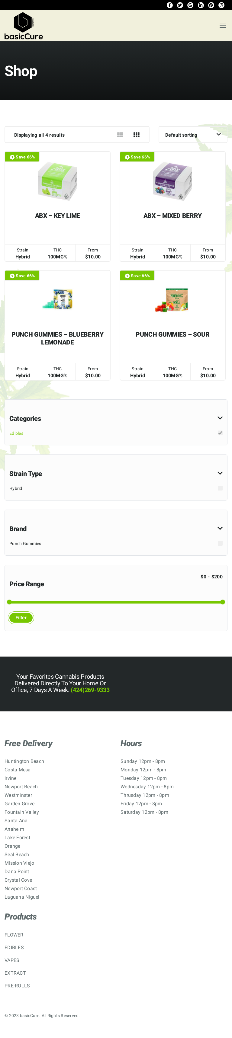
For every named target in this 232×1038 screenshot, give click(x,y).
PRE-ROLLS (17, 986)
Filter (21, 617)
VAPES (12, 960)
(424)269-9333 (89, 690)
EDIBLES (14, 947)
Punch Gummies (25, 543)
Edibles (16, 433)
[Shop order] (193, 134)
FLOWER (14, 935)
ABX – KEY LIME (57, 215)
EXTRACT (15, 973)
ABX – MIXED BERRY (172, 215)
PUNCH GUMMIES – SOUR (172, 334)
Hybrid (15, 488)
